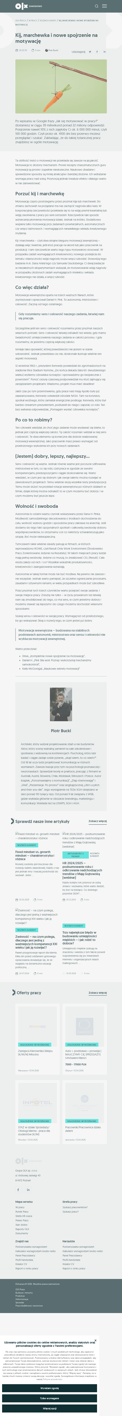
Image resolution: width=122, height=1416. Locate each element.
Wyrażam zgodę (49, 1388)
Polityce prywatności (52, 1379)
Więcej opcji (49, 1408)
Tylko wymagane (49, 1398)
